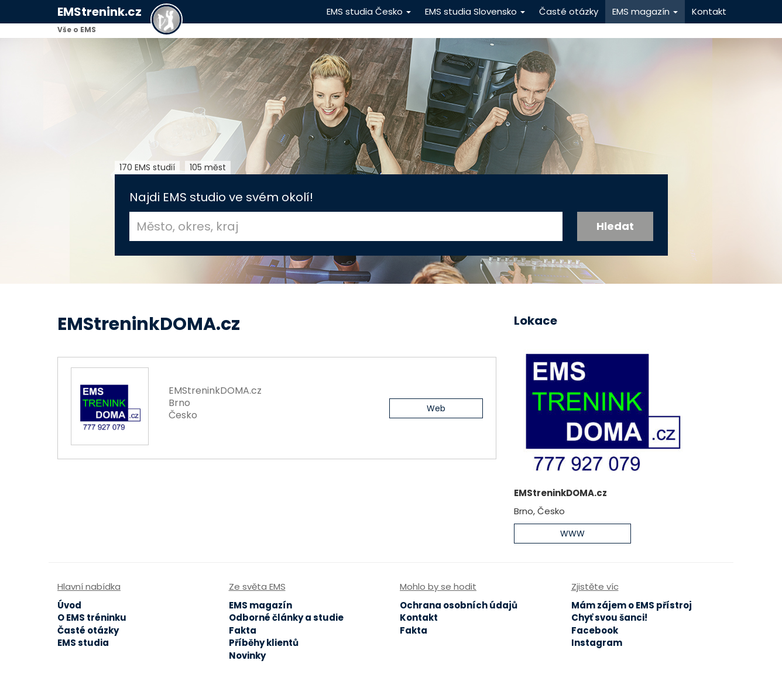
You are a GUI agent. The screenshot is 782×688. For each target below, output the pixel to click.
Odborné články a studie (286, 617)
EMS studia (83, 643)
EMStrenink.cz (99, 12)
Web (436, 408)
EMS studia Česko (369, 11)
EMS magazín (645, 11)
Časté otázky (568, 11)
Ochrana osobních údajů (458, 605)
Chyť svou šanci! (609, 617)
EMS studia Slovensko (475, 11)
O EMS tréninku (91, 617)
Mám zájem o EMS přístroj (631, 605)
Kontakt (709, 11)
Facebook (594, 630)
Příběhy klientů (264, 643)
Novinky (247, 655)
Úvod (69, 605)
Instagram (596, 643)
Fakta (242, 630)
